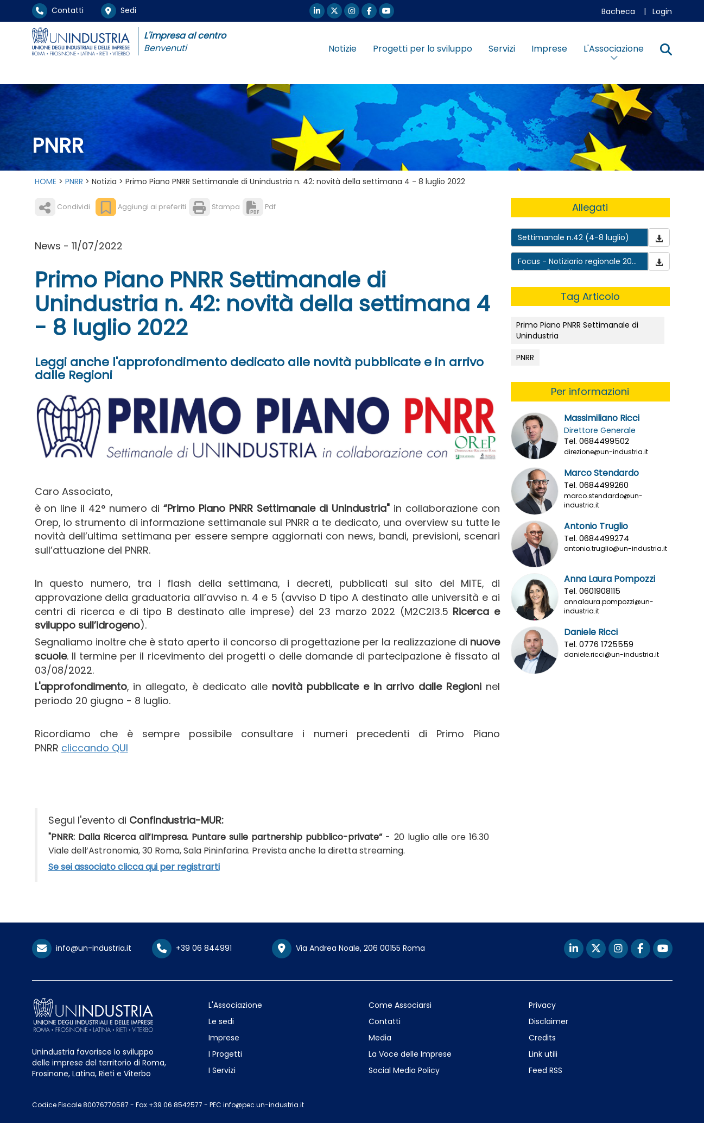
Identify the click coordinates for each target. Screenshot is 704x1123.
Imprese (549, 48)
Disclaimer (548, 1021)
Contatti (58, 10)
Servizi (502, 48)
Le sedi (221, 1021)
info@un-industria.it (81, 948)
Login (662, 11)
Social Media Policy (404, 1070)
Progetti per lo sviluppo (422, 48)
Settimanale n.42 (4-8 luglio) (573, 237)
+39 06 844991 (192, 948)
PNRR (74, 181)
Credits (542, 1037)
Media (380, 1037)
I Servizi (222, 1070)
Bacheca (618, 11)
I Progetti (225, 1054)
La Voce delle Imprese (410, 1054)
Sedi (118, 10)
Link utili (543, 1054)
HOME (45, 181)
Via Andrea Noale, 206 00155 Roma (348, 948)
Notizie (342, 48)
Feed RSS (545, 1070)
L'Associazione (235, 1005)
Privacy (542, 1005)
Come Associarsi (400, 1005)
